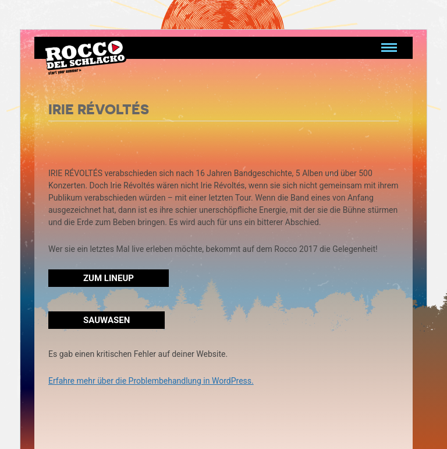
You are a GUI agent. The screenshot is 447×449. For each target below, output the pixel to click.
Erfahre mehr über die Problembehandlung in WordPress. (151, 380)
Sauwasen (106, 320)
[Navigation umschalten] (389, 48)
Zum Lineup (108, 278)
